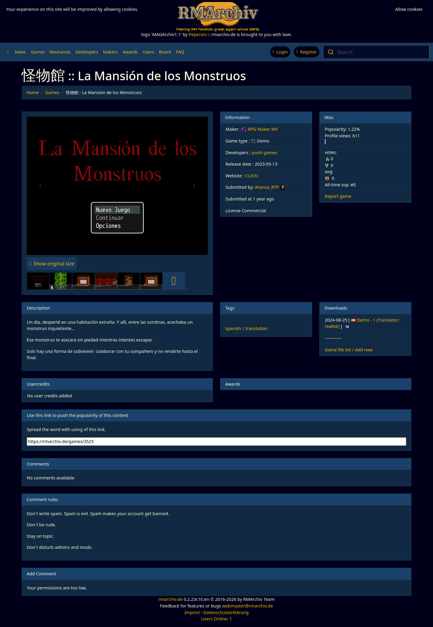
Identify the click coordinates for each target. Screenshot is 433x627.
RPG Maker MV (260, 129)
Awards (130, 52)
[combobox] (376, 52)
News (20, 52)
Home (32, 92)
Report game (338, 196)
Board (165, 52)
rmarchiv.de (170, 599)
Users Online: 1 (216, 619)
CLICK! (251, 176)
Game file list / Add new (349, 350)
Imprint (192, 612)
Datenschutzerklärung (225, 612)
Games (38, 52)
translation (256, 328)
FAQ (180, 52)
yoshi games (264, 152)
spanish (233, 328)
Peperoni (198, 34)
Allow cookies (408, 9)
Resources (60, 52)
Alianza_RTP (267, 187)
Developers (86, 52)
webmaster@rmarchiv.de (247, 606)
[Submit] (330, 52)
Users (148, 52)
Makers (110, 52)
